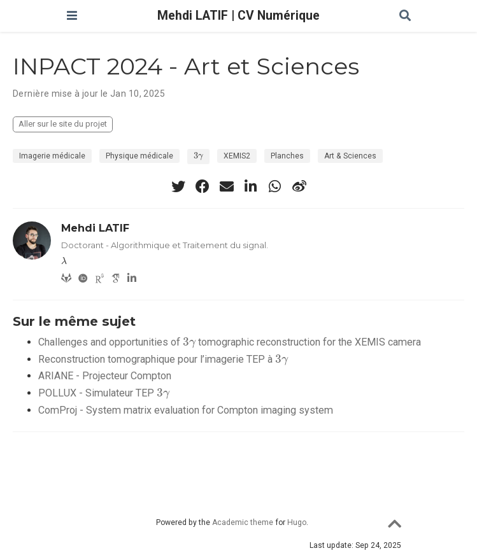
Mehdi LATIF (95, 227)
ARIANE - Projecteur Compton (104, 376)
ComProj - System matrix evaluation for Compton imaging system (185, 410)
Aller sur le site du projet (62, 124)
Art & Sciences (350, 155)
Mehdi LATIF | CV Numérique (238, 15)
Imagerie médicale (52, 155)
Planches (287, 155)
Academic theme (242, 522)
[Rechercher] (405, 16)
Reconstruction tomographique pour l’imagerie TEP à (163, 359)
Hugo (296, 522)
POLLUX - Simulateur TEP (103, 393)
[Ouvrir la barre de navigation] (72, 15)
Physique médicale (139, 155)
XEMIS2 (237, 155)
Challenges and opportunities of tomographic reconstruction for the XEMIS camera (229, 342)
